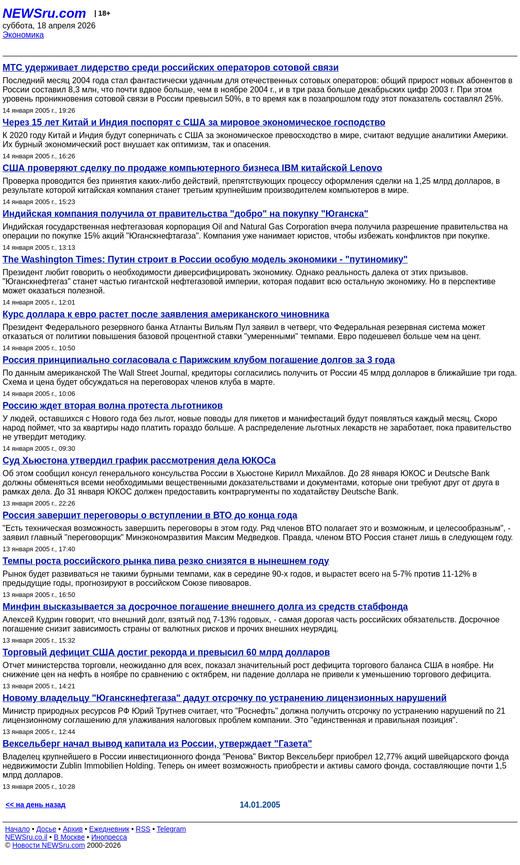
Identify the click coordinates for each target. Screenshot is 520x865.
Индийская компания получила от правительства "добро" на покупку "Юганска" (185, 214)
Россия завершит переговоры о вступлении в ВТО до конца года (150, 515)
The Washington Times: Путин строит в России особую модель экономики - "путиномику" (205, 259)
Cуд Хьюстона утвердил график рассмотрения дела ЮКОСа (139, 460)
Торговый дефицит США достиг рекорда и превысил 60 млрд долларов (166, 652)
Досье (46, 829)
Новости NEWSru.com (48, 845)
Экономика (23, 34)
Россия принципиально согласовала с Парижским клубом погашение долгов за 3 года (199, 360)
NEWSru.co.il (26, 837)
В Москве (69, 837)
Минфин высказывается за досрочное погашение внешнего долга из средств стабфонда (205, 607)
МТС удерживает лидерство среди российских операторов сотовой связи (171, 67)
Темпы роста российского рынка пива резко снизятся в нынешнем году (166, 561)
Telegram (171, 829)
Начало (17, 829)
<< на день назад (36, 805)
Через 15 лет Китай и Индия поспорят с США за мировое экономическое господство (194, 122)
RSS (143, 829)
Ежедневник (109, 829)
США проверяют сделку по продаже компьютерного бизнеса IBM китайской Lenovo (192, 168)
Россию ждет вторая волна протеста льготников (113, 406)
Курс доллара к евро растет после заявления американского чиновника (166, 314)
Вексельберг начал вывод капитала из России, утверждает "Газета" (157, 744)
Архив (73, 829)
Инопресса (109, 837)
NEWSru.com (44, 13)
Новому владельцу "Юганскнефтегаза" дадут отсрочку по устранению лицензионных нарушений (225, 698)
